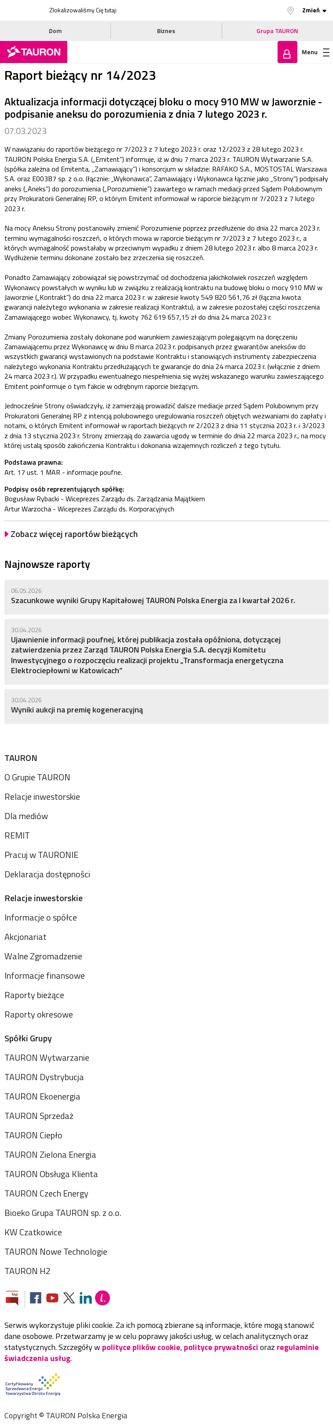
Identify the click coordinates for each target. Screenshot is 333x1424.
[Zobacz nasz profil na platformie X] (69, 1299)
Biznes (166, 30)
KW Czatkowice (33, 1232)
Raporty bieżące (34, 995)
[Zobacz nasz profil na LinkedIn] (85, 1299)
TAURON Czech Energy (46, 1193)
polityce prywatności (221, 1347)
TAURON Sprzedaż (38, 1115)
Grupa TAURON (277, 30)
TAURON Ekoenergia (42, 1096)
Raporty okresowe (38, 1014)
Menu (315, 51)
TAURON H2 (27, 1271)
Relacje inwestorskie (42, 796)
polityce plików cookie (141, 1347)
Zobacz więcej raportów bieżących (74, 534)
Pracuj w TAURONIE (41, 854)
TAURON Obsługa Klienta (51, 1174)
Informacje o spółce (40, 917)
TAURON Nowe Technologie (55, 1251)
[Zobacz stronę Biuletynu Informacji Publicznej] (15, 1299)
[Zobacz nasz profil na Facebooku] (35, 1299)
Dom (55, 30)
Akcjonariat (25, 936)
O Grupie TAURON (37, 777)
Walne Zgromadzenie (43, 956)
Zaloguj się (287, 52)
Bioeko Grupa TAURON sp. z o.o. (62, 1212)
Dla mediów (26, 816)
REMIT (17, 835)
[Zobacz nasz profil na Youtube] (52, 1299)
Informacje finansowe (44, 975)
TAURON (20, 757)
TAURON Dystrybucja (44, 1077)
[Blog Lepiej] (102, 1299)
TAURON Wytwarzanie (46, 1057)
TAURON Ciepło (33, 1135)
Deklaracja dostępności (47, 874)
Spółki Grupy (28, 1038)
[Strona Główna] (33, 52)
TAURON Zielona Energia (50, 1154)
